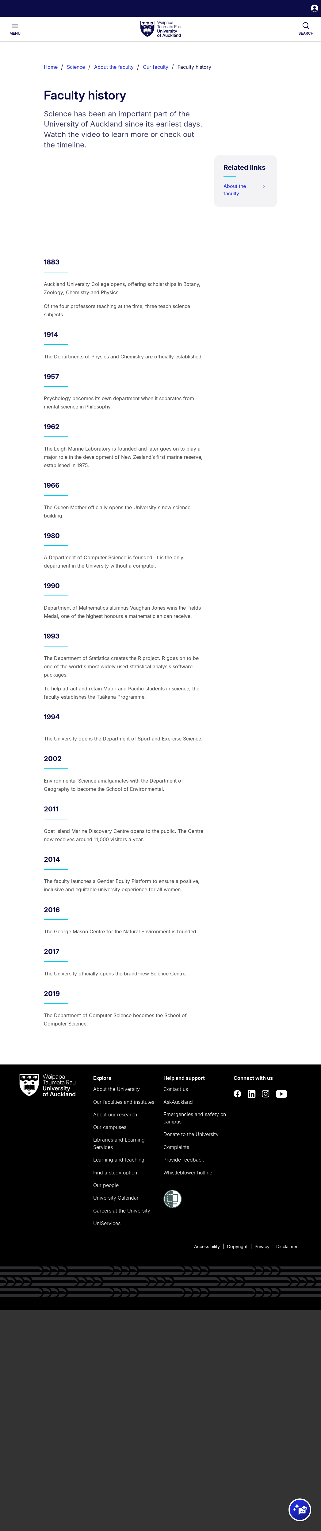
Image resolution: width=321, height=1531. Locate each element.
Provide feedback (183, 1160)
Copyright (237, 1246)
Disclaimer (286, 1246)
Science (76, 67)
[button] (314, 9)
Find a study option (115, 1173)
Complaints (176, 1147)
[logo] (160, 29)
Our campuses (109, 1127)
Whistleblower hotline (187, 1173)
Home (51, 67)
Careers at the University (121, 1211)
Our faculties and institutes (123, 1102)
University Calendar (116, 1198)
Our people (106, 1185)
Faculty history (194, 67)
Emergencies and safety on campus (194, 1118)
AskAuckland (178, 1102)
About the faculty (114, 67)
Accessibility (207, 1246)
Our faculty (155, 67)
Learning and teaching (118, 1160)
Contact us (175, 1089)
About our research (115, 1114)
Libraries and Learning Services (119, 1143)
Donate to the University (191, 1134)
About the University (116, 1089)
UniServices (106, 1223)
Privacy (261, 1246)
